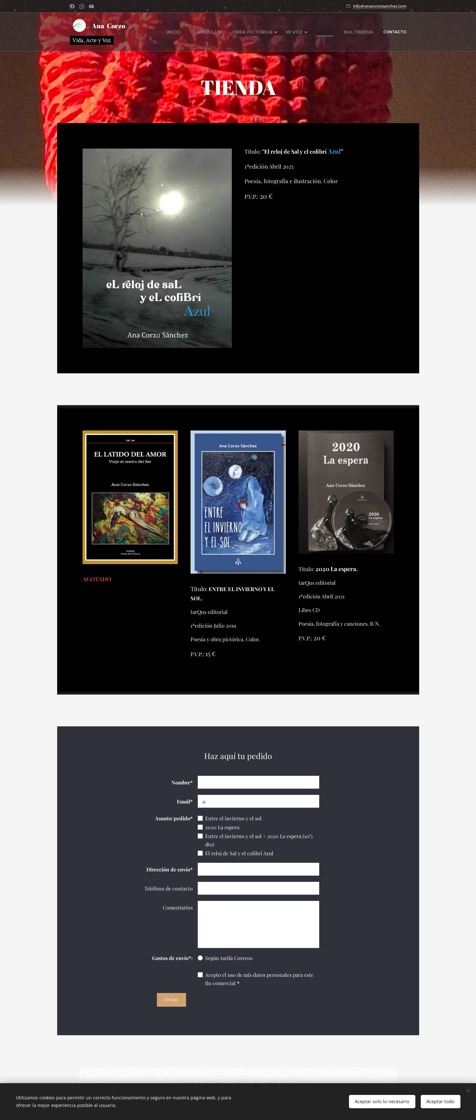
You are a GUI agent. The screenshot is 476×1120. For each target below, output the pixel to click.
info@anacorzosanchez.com (379, 6)
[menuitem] (198, 32)
